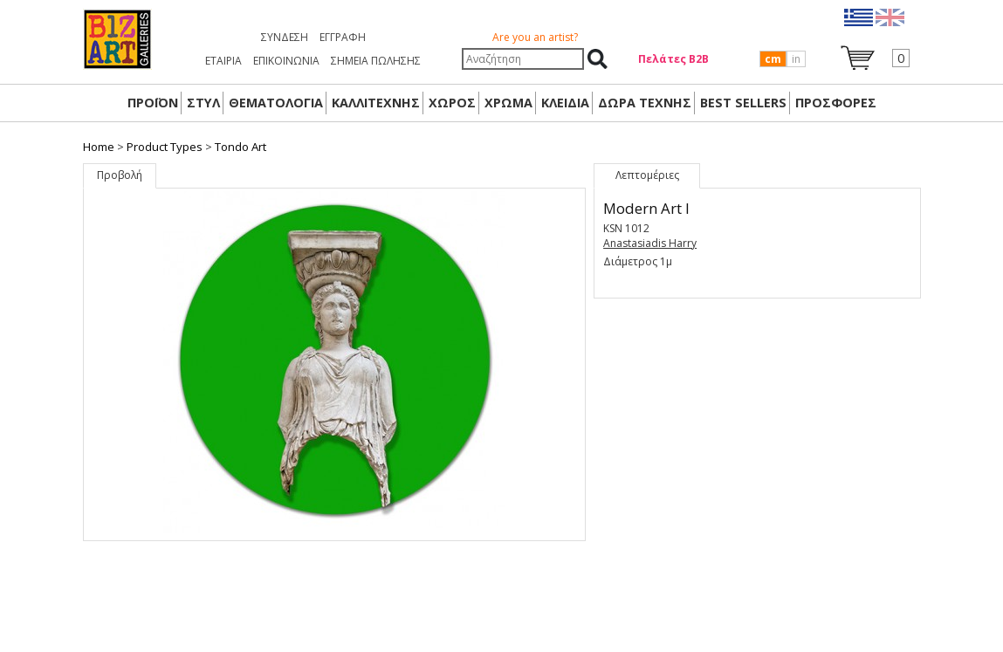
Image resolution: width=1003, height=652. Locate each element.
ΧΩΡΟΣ (452, 102)
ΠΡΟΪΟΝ (152, 102)
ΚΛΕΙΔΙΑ (565, 102)
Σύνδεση (284, 37)
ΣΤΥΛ (203, 102)
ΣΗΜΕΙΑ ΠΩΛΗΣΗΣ (376, 60)
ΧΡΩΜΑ (508, 102)
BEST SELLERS (743, 102)
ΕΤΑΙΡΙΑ (223, 60)
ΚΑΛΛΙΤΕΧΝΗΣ (376, 102)
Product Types (165, 146)
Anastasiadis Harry (650, 243)
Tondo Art (240, 146)
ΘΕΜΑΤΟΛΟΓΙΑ (276, 102)
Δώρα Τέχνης (644, 102)
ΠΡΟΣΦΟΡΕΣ (835, 102)
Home (98, 146)
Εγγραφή (342, 37)
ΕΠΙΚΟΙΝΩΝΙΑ (286, 60)
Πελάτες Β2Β (673, 58)
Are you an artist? (535, 37)
